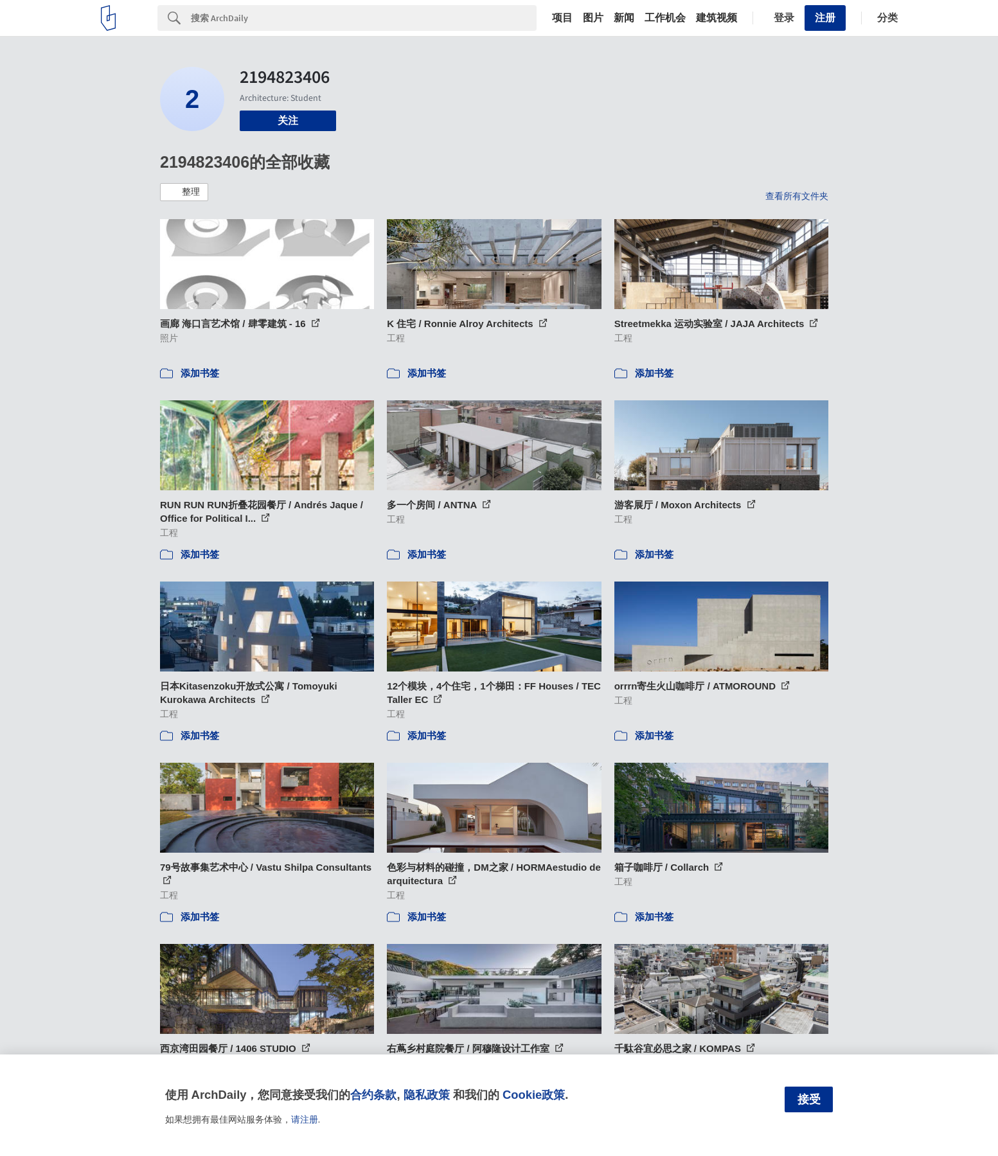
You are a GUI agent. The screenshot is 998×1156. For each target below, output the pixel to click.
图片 (593, 18)
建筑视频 (716, 18)
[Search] (364, 18)
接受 (809, 1099)
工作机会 (665, 18)
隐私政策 (427, 1094)
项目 (562, 18)
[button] (184, 192)
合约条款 (373, 1094)
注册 (825, 17)
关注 (288, 120)
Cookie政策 (534, 1094)
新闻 (624, 18)
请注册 (304, 1119)
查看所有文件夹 (796, 195)
